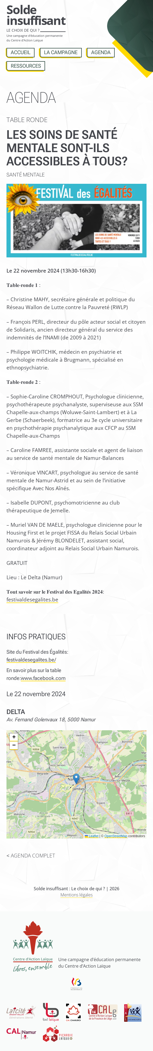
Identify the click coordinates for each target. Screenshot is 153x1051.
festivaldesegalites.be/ (31, 660)
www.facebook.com (43, 678)
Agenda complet (33, 855)
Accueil (20, 52)
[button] (76, 778)
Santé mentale (25, 175)
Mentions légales (76, 895)
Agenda (101, 52)
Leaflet (91, 836)
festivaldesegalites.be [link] (32, 599)
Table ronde (26, 119)
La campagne (60, 52)
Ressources (26, 66)
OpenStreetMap (115, 836)
